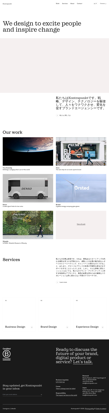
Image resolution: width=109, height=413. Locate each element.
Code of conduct (101, 408)
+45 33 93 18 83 (87, 381)
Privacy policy (89, 408)
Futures (103, 4)
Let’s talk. (83, 362)
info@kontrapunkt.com (89, 383)
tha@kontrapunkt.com (89, 395)
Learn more (61, 282)
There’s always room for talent (65, 388)
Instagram (6, 408)
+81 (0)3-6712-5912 (89, 393)
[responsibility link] (10, 354)
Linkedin (13, 408)
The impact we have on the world (66, 395)
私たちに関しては (63, 115)
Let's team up (60, 382)
